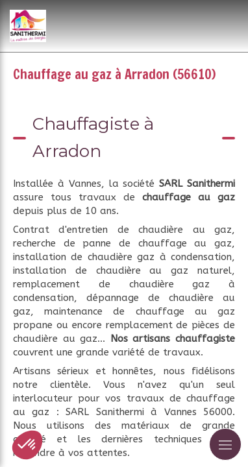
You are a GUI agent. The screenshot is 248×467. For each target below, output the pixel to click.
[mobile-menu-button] (225, 444)
